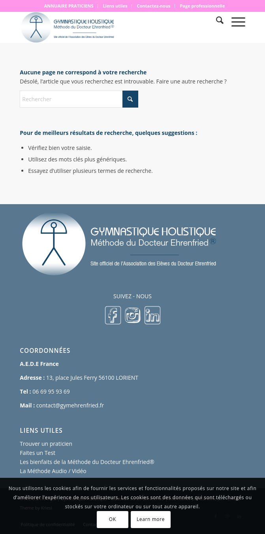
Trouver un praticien (46, 443)
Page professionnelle (202, 6)
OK (112, 519)
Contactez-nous (154, 6)
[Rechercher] (216, 21)
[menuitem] (69, 6)
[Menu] (234, 21)
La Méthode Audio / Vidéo (53, 471)
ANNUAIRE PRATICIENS (69, 6)
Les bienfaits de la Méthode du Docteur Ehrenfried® (87, 462)
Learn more (151, 519)
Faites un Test (37, 452)
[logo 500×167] (110, 27)
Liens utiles (115, 6)
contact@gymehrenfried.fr (70, 405)
